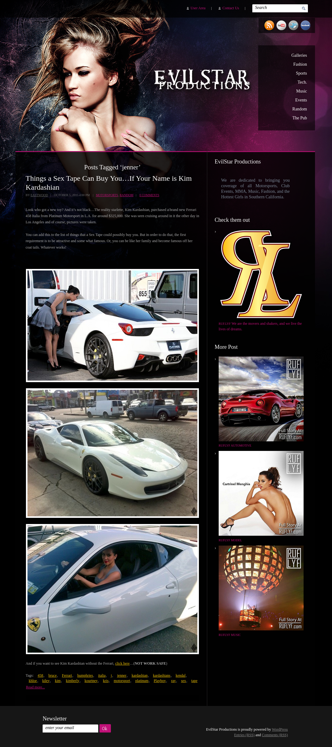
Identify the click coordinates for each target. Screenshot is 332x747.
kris (105, 681)
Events (301, 100)
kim (58, 681)
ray (173, 681)
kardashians (161, 675)
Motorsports (107, 195)
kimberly (72, 681)
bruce (52, 675)
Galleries (299, 55)
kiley (46, 681)
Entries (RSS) (244, 735)
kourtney (91, 681)
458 (40, 675)
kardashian (140, 675)
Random (299, 109)
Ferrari (67, 675)
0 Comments (149, 195)
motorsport (122, 681)
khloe (33, 681)
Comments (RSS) (275, 735)
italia (102, 675)
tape (194, 681)
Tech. (302, 82)
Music (301, 91)
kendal (181, 675)
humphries (85, 675)
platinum (142, 681)
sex (183, 681)
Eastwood (39, 195)
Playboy (160, 681)
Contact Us (230, 8)
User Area (198, 8)
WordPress (280, 729)
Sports (301, 73)
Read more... (35, 687)
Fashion (300, 64)
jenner (121, 675)
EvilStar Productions (203, 80)
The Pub (299, 118)
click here (122, 663)
